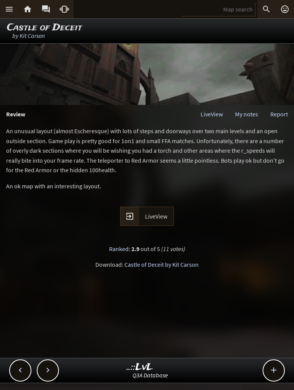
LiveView (212, 114)
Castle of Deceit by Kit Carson (161, 264)
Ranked (119, 249)
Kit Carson (32, 35)
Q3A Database (150, 375)
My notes (246, 114)
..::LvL (140, 367)
